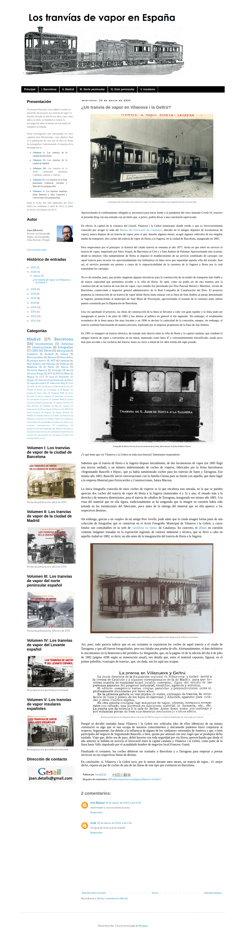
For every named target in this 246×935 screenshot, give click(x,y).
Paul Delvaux (33, 406)
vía (41, 438)
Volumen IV (38, 179)
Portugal (56, 370)
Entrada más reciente (94, 892)
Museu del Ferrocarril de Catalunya (141, 229)
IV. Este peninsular (123, 89)
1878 (71, 383)
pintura (69, 429)
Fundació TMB (57, 393)
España (30, 393)
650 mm (48, 386)
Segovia (48, 412)
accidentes (68, 419)
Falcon (64, 366)
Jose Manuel (97, 802)
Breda (39, 390)
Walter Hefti (54, 419)
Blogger (143, 925)
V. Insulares (147, 89)
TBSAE (30, 415)
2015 (34, 302)
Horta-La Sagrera (132, 779)
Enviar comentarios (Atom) (112, 898)
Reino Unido (45, 409)
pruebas (66, 432)
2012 (34, 316)
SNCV (67, 409)
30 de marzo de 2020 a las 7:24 (114, 822)
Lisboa (70, 399)
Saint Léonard (33, 412)
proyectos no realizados (49, 432)
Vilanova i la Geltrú (151, 779)
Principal (29, 89)
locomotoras (44, 344)
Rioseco (58, 409)
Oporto (59, 403)
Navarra (52, 357)
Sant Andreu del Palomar (41, 363)
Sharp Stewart (63, 412)
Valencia (66, 415)
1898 (58, 373)
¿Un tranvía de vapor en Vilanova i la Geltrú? (52, 281)
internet (43, 380)
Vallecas (64, 363)
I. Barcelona (48, 89)
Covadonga (51, 390)
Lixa (31, 403)
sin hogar (56, 435)
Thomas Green (43, 415)
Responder (96, 812)
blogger (31, 380)
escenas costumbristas (38, 425)
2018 (34, 289)
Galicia (64, 354)
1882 (110, 779)
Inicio (155, 892)
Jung (51, 377)
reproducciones (38, 383)
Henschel (59, 396)
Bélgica (30, 377)
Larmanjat (34, 399)
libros (48, 350)
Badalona (32, 366)
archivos (33, 422)
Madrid (34, 339)
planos (32, 432)
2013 (34, 311)
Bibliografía (63, 350)
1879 (49, 373)
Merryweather (35, 357)
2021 (34, 267)
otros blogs (36, 373)
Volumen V (38, 191)
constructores (42, 347)
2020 (34, 271)
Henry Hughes (44, 396)
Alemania (59, 386)
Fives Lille (42, 393)
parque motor (38, 360)
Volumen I (38, 152)
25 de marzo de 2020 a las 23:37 (123, 802)
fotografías (65, 347)
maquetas (31, 429)
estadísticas (62, 425)
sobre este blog (57, 383)
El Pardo (49, 366)
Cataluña (64, 360)
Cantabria (32, 354)
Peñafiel (46, 406)
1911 (39, 386)
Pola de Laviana (62, 406)
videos (67, 435)
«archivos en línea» (144, 527)
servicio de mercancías (37, 435)
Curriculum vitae (37, 249)
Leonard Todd (58, 399)
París (68, 403)
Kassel (70, 396)
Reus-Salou (66, 357)
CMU (35, 350)
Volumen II (39, 160)
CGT (41, 377)
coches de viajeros (62, 422)
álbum (203, 527)
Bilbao (67, 373)
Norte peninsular (45, 403)
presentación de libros (62, 380)
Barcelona (118, 779)
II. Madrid (68, 89)
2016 (34, 298)
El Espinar (65, 390)
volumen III (32, 438)
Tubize (56, 415)
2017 (34, 293)
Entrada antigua (213, 892)
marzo (37, 275)
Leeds (45, 399)
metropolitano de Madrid (50, 429)
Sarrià (69, 370)
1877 (52, 360)
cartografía (45, 422)
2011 (34, 320)
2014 (34, 307)
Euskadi (49, 354)
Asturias (67, 344)
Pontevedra (32, 409)
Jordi (93, 822)
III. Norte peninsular (92, 89)
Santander (64, 377)
